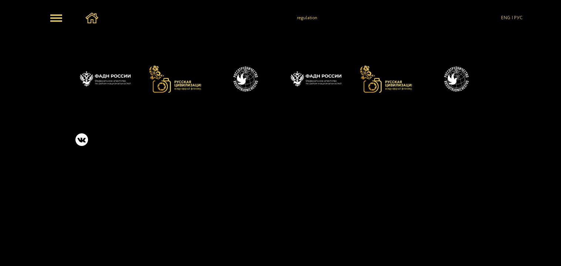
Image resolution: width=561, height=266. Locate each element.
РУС (518, 18)
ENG (505, 18)
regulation (307, 18)
